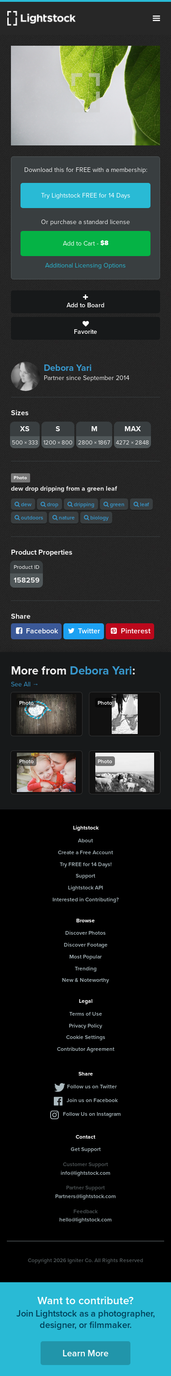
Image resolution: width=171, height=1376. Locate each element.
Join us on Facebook (92, 1100)
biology (96, 517)
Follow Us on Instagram (92, 1114)
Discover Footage (86, 944)
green (114, 504)
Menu (156, 18)
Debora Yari (68, 367)
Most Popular (85, 956)
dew (23, 504)
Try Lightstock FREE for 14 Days (85, 195)
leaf (141, 504)
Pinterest (129, 631)
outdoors (29, 517)
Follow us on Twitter (92, 1086)
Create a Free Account (85, 852)
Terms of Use (85, 1013)
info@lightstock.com (85, 1173)
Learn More (85, 1353)
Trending (86, 968)
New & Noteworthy (85, 980)
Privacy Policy (85, 1025)
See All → (25, 684)
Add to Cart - (86, 243)
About (85, 840)
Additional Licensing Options (85, 265)
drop (49, 504)
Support (85, 875)
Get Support (86, 1149)
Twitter (84, 631)
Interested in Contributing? (85, 899)
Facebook (36, 631)
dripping (80, 504)
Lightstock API (85, 887)
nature (63, 517)
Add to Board (85, 302)
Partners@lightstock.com (85, 1196)
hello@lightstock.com (85, 1219)
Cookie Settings (85, 1037)
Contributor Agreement (85, 1049)
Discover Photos (85, 933)
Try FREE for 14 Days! (86, 864)
